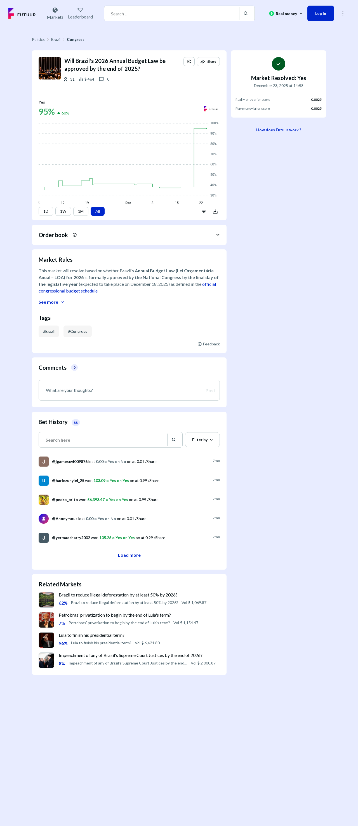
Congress (75, 39)
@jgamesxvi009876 (70, 461)
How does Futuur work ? (278, 129)
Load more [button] (129, 555)
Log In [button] (320, 13)
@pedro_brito (65, 499)
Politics (38, 39)
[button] (189, 61)
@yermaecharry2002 (71, 537)
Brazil (55, 39)
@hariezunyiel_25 (68, 480)
